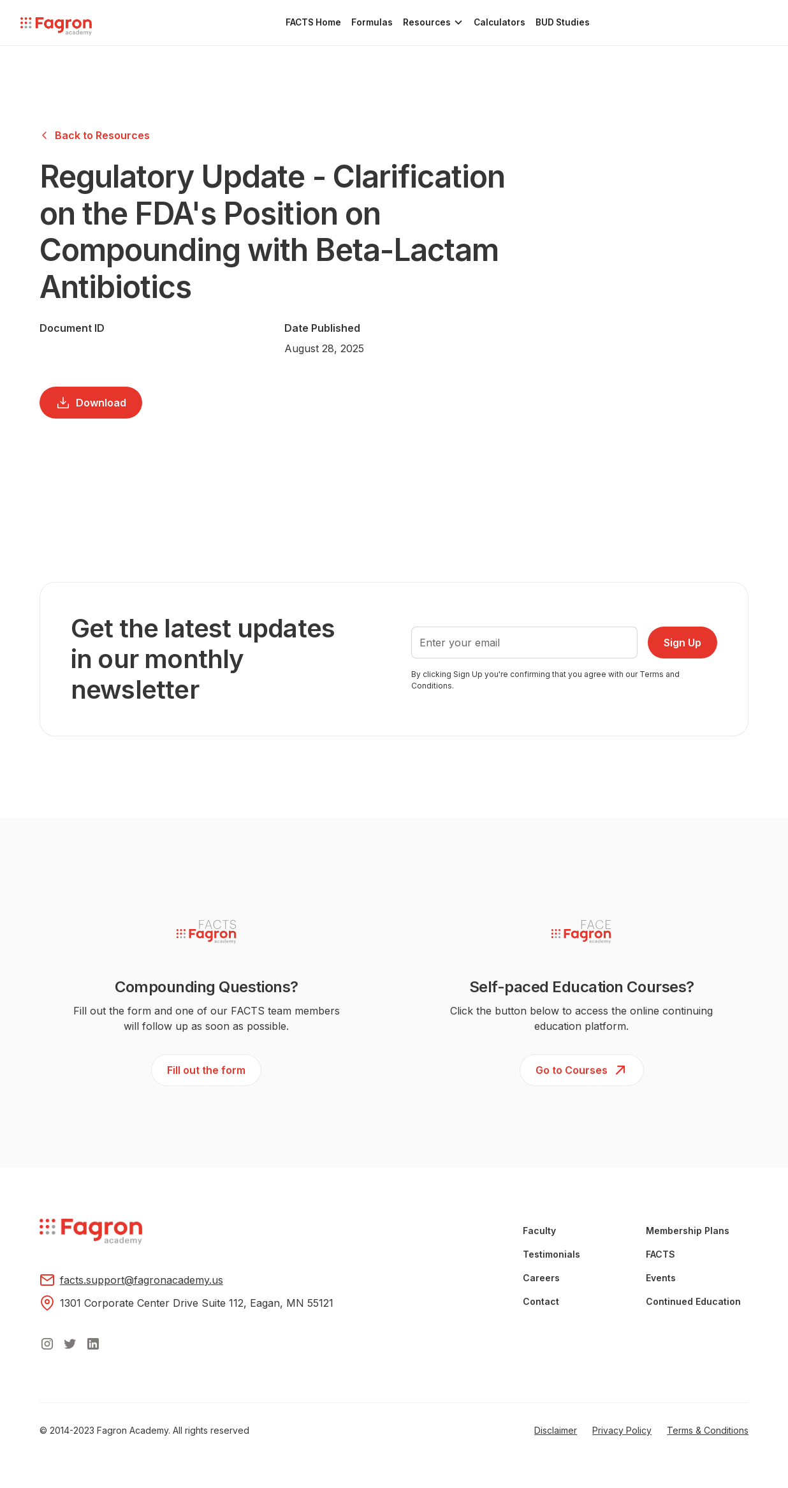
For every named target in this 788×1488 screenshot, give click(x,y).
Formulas (372, 22)
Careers (541, 1277)
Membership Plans (687, 1230)
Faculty (539, 1230)
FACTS (660, 1254)
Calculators (499, 22)
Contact (541, 1301)
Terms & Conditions (707, 1430)
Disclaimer (555, 1430)
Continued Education (693, 1301)
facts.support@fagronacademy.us (141, 1280)
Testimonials (551, 1254)
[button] (433, 22)
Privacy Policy (622, 1430)
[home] (56, 27)
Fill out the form (206, 1070)
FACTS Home (313, 22)
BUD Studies (563, 22)
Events (661, 1277)
